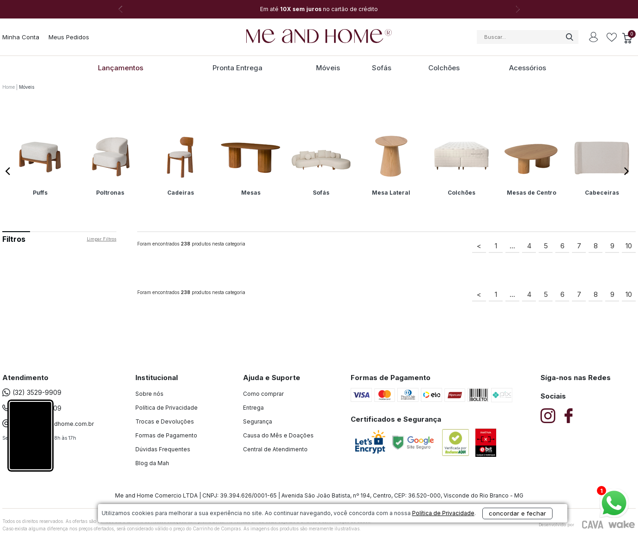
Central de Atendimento (275, 449)
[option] (319, 9)
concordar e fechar (451, 524)
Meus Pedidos (69, 37)
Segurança (257, 421)
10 (629, 245)
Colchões (444, 67)
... (512, 245)
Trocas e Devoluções (164, 421)
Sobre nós (149, 393)
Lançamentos (120, 67)
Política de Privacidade (166, 407)
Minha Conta (20, 37)
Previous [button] (9, 168)
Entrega (253, 407)
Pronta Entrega (237, 67)
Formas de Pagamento (166, 435)
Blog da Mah (152, 463)
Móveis (328, 67)
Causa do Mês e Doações (278, 435)
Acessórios (527, 67)
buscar (569, 37)
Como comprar (263, 393)
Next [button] (518, 9)
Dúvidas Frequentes (162, 449)
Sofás (381, 67)
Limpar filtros (101, 238)
